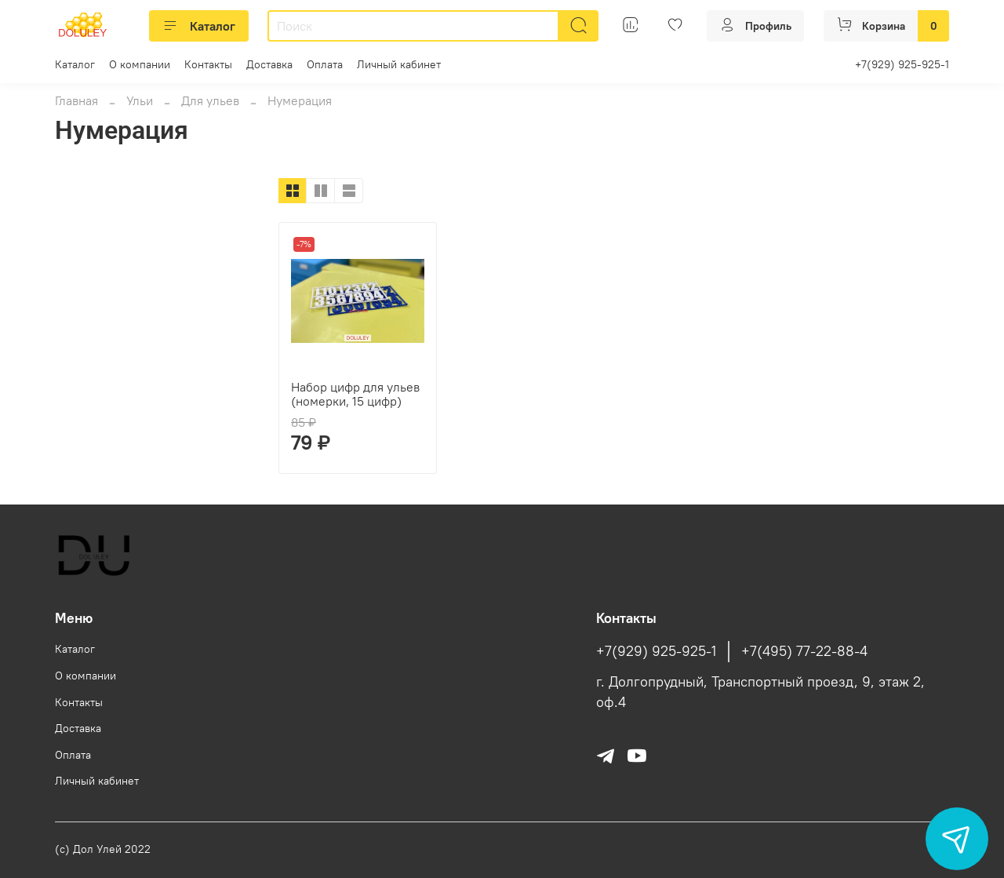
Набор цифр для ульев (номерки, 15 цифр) (355, 394)
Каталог (198, 26)
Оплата (325, 64)
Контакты (208, 64)
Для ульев (210, 100)
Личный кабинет (399, 64)
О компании (139, 64)
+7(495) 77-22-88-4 (804, 651)
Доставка (269, 64)
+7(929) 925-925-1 (902, 64)
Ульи (139, 100)
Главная (76, 100)
